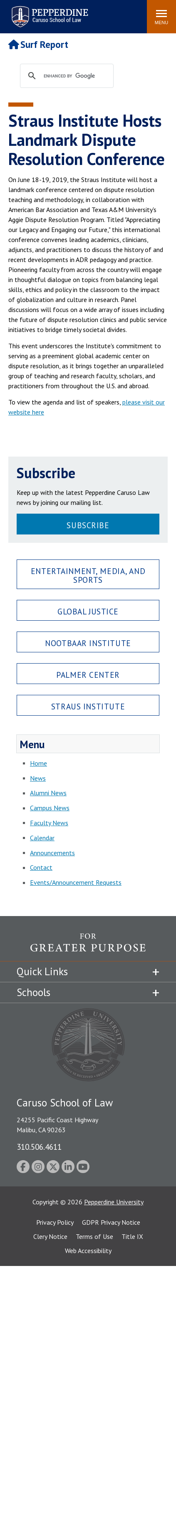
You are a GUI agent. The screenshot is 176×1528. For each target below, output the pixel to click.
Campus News (49, 808)
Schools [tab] (33, 992)
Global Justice (88, 611)
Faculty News (49, 823)
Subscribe (88, 525)
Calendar (42, 838)
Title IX (132, 1236)
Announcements (52, 853)
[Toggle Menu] (161, 16)
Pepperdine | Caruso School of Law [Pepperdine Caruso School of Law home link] (48, 11)
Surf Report (38, 44)
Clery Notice (50, 1236)
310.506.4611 (39, 1146)
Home (38, 763)
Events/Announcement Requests (75, 882)
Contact (41, 867)
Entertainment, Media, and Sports (88, 575)
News (38, 778)
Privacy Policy (55, 1222)
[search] (75, 76)
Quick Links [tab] (42, 971)
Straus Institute (88, 706)
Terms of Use (94, 1236)
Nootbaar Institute (88, 643)
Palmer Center (88, 674)
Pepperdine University (114, 1202)
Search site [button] (27, 12)
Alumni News (48, 793)
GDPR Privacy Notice (111, 1222)
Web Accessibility (88, 1250)
